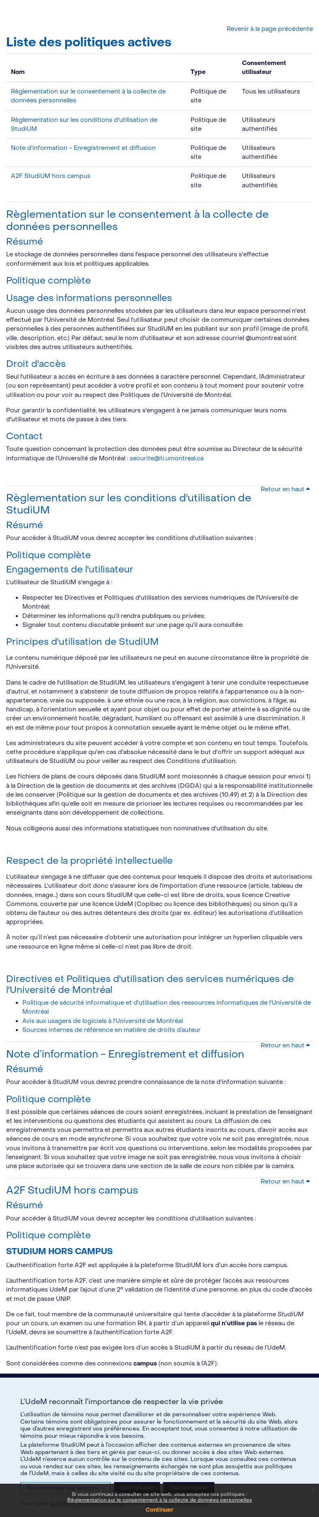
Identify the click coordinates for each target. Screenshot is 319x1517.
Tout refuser (137, 1487)
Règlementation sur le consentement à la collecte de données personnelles (137, 220)
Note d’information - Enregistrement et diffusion (83, 148)
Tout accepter (188, 1487)
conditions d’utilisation (177, 1503)
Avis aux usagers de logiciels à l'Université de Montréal (102, 1021)
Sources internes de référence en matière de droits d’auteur (111, 1030)
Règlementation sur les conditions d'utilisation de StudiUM (128, 504)
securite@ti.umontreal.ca (166, 458)
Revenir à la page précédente (270, 29)
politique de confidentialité (87, 1503)
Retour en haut (285, 489)
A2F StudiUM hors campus (50, 176)
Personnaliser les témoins (65, 1488)
